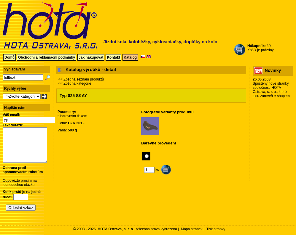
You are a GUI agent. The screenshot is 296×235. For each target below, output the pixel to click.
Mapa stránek (192, 229)
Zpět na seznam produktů (83, 79)
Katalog (130, 57)
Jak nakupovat (91, 57)
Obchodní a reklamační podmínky (46, 57)
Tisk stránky (215, 229)
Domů (9, 57)
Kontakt (113, 57)
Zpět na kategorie (77, 83)
